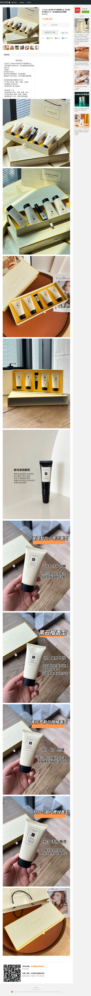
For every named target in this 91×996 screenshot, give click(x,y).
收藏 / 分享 (64, 33)
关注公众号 (85, 11)
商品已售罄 (50, 32)
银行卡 (57, 38)
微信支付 (50, 38)
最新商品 (22, 2)
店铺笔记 (29, 2)
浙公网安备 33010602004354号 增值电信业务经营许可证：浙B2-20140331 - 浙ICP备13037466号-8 (37, 992)
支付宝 (64, 38)
